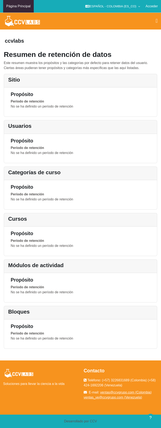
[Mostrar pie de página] (150, 417)
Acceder (151, 6)
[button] (113, 6)
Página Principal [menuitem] (18, 6)
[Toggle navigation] (157, 21)
